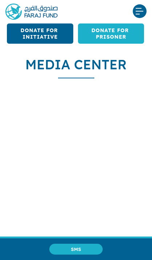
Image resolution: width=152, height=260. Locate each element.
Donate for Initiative (40, 33)
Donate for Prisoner (111, 33)
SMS (76, 249)
